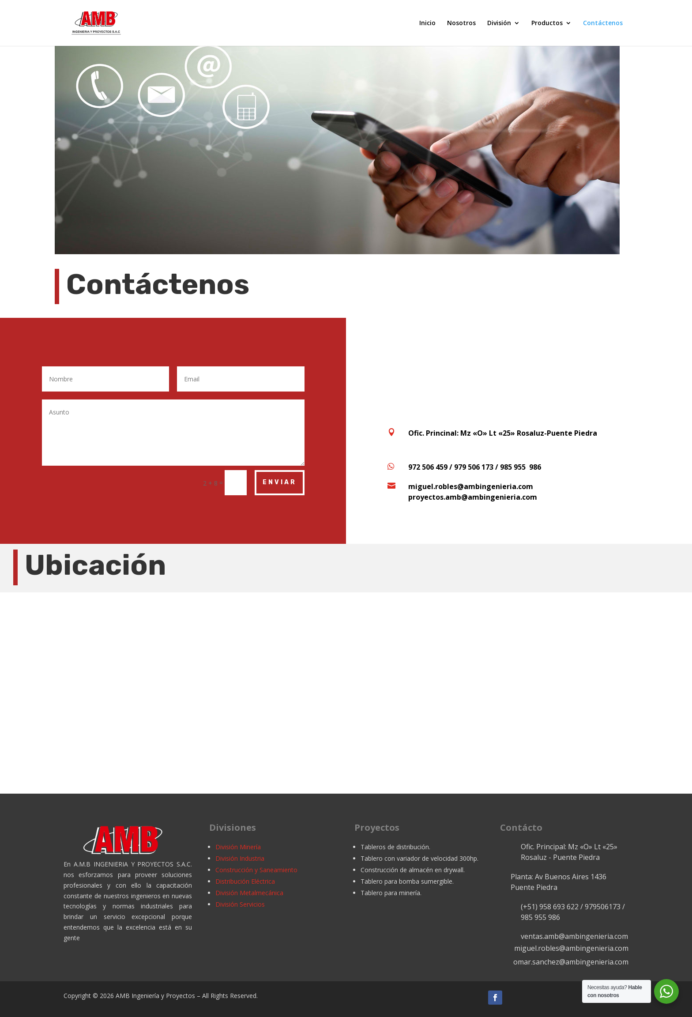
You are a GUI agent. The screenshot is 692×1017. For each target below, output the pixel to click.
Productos (547, 23)
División (499, 23)
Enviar (280, 482)
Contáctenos (603, 23)
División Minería (238, 847)
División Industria (239, 858)
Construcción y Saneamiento (256, 870)
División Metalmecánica (249, 893)
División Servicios (240, 904)
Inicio (427, 23)
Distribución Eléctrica (245, 881)
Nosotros (461, 23)
